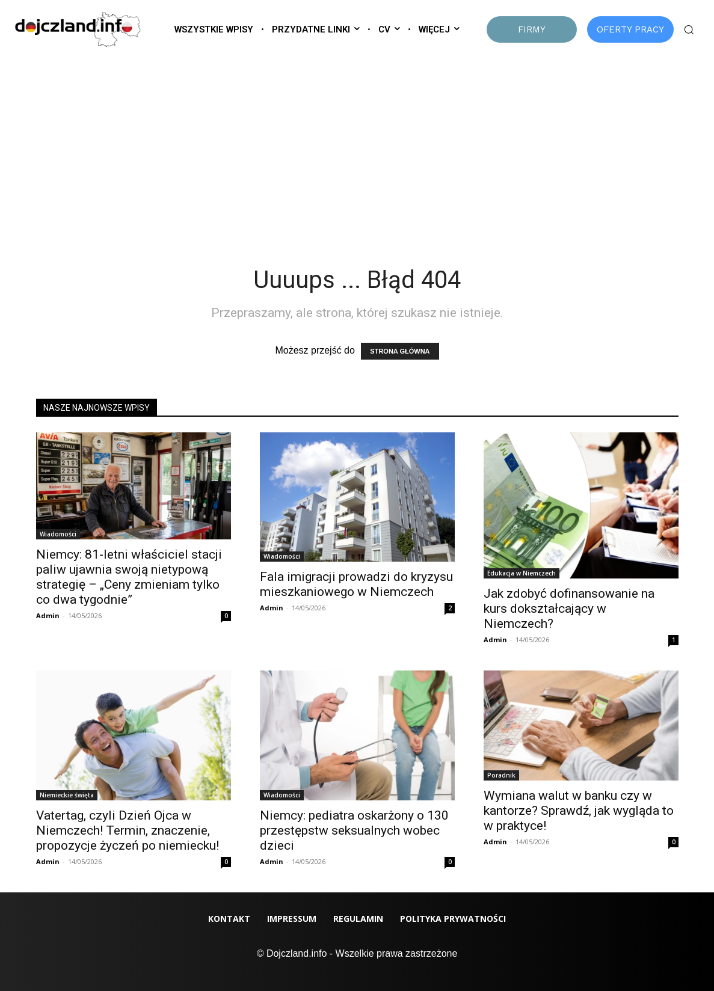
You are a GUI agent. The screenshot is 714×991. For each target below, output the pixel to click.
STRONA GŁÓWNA (399, 351)
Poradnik (501, 775)
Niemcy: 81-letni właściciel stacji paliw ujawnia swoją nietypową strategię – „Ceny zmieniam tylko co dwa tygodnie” (129, 577)
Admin (48, 615)
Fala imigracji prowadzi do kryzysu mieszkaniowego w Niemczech (356, 584)
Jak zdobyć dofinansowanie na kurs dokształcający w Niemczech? (569, 608)
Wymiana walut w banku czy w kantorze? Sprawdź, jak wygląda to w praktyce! (579, 810)
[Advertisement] (357, 145)
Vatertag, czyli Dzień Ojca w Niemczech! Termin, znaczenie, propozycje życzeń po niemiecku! (127, 830)
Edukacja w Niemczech (521, 573)
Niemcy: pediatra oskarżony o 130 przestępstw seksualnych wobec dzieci (354, 830)
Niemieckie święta (67, 795)
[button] (689, 29)
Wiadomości (58, 534)
